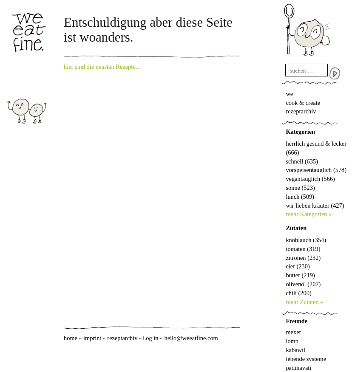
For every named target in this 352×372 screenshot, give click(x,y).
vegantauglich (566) (310, 178)
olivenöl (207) (303, 284)
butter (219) (300, 275)
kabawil (295, 350)
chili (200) (298, 293)
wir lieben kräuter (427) (315, 205)
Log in (150, 338)
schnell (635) (302, 161)
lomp (292, 341)
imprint (92, 338)
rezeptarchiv (301, 111)
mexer (293, 332)
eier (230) (297, 266)
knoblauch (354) (306, 240)
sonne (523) (300, 187)
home (70, 338)
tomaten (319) (303, 248)
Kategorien (300, 131)
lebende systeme (306, 358)
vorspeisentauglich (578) (316, 169)
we (289, 93)
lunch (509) (300, 196)
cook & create (303, 102)
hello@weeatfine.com (191, 338)
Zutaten (296, 228)
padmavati (298, 367)
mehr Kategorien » (309, 214)
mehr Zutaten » (304, 302)
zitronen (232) (303, 257)
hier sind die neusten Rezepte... (102, 66)
